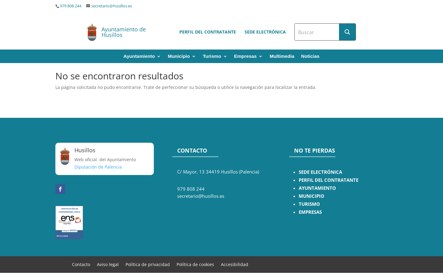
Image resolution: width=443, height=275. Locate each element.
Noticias (310, 56)
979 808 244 (70, 6)
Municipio (179, 56)
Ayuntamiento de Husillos (124, 32)
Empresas (245, 56)
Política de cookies (195, 264)
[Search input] (317, 32)
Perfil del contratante (207, 32)
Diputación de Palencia (98, 167)
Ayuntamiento (139, 56)
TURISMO (309, 204)
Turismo (212, 56)
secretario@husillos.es (111, 6)
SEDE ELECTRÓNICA (320, 172)
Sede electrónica (265, 32)
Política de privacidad (148, 264)
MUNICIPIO (311, 196)
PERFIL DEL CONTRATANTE (328, 180)
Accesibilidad (234, 264)
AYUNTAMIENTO (317, 188)
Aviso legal (108, 264)
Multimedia (281, 56)
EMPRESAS (310, 212)
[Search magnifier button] (347, 32)
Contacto (81, 264)
